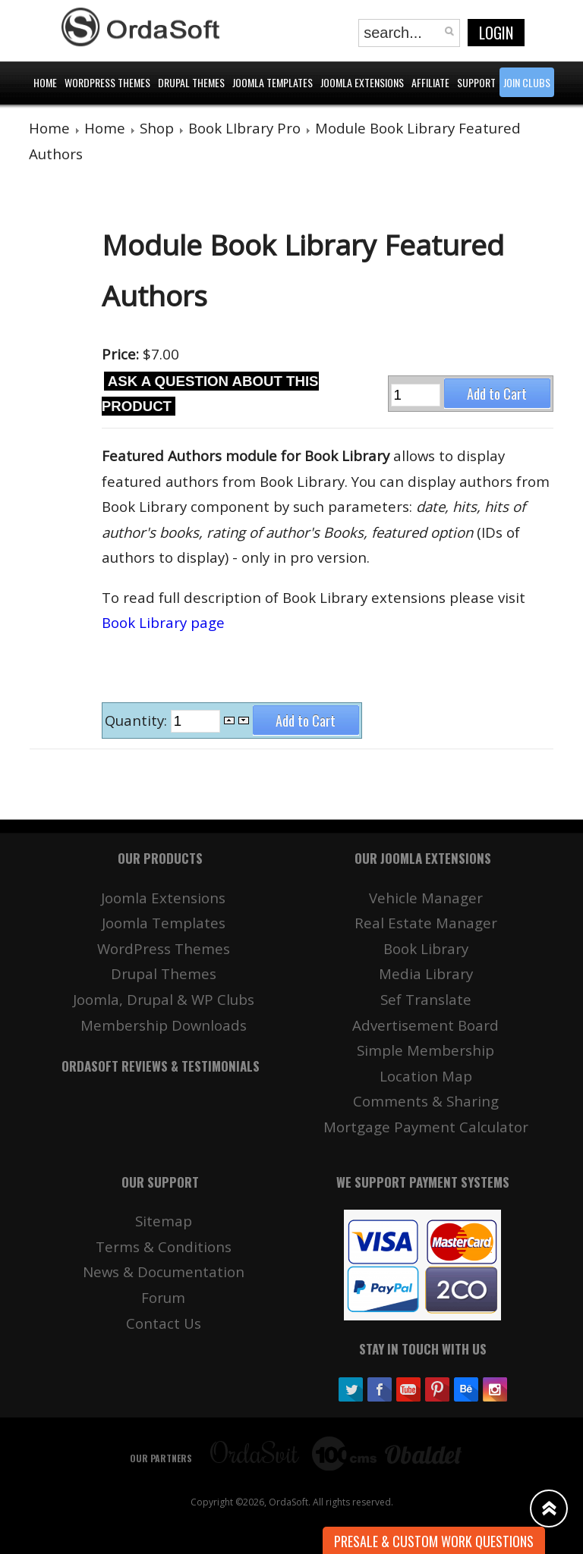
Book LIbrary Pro (244, 127)
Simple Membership (425, 1050)
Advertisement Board (425, 1025)
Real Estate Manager (426, 922)
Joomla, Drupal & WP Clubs (163, 999)
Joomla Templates (163, 922)
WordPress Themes (163, 948)
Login (496, 32)
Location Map (426, 1075)
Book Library (425, 948)
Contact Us (163, 1323)
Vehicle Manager (426, 897)
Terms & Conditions (164, 1246)
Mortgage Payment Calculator (425, 1126)
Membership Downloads (163, 1025)
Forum (163, 1297)
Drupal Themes (163, 973)
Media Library (426, 973)
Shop (157, 127)
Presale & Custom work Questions (434, 1541)
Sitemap (163, 1220)
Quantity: (138, 720)
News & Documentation (163, 1271)
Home (49, 127)
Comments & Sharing (426, 1100)
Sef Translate (425, 999)
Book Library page (163, 622)
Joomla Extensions (163, 897)
